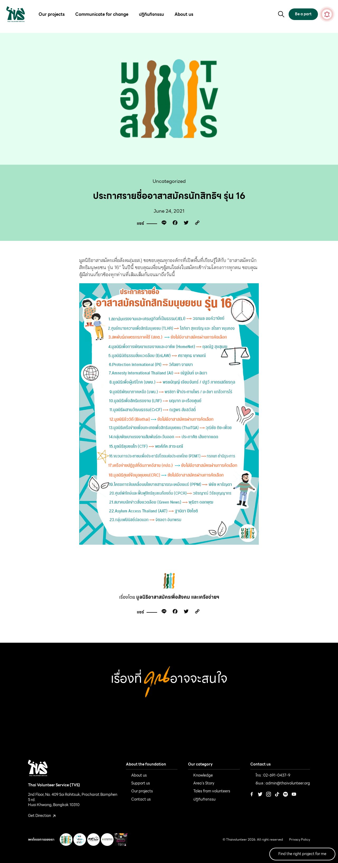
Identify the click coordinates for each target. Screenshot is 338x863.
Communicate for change (101, 14)
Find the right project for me (302, 854)
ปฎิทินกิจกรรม (151, 14)
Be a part (303, 14)
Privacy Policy (299, 839)
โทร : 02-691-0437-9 (273, 775)
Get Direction (41, 815)
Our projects (52, 14)
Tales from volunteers (211, 791)
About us (184, 14)
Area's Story (203, 783)
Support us (140, 783)
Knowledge (203, 775)
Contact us (141, 799)
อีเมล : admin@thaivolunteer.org (283, 783)
